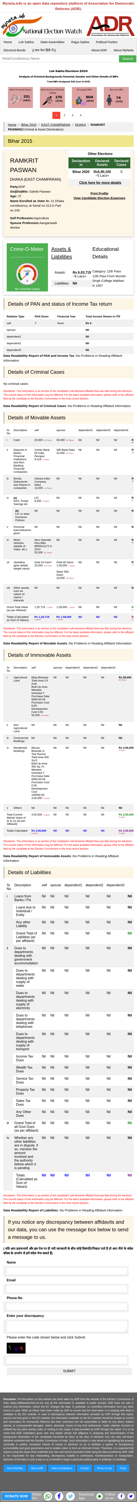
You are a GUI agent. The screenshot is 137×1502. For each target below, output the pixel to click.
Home (8, 42)
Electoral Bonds (15, 50)
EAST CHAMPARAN (55, 124)
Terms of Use (104, 1468)
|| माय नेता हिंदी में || (44, 50)
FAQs (123, 1468)
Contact (84, 1468)
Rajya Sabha (80, 42)
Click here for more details (100, 182)
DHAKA (80, 124)
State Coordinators (61, 1468)
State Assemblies (52, 42)
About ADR (99, 50)
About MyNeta (123, 50)
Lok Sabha (26, 42)
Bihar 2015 (28, 124)
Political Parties (107, 42)
